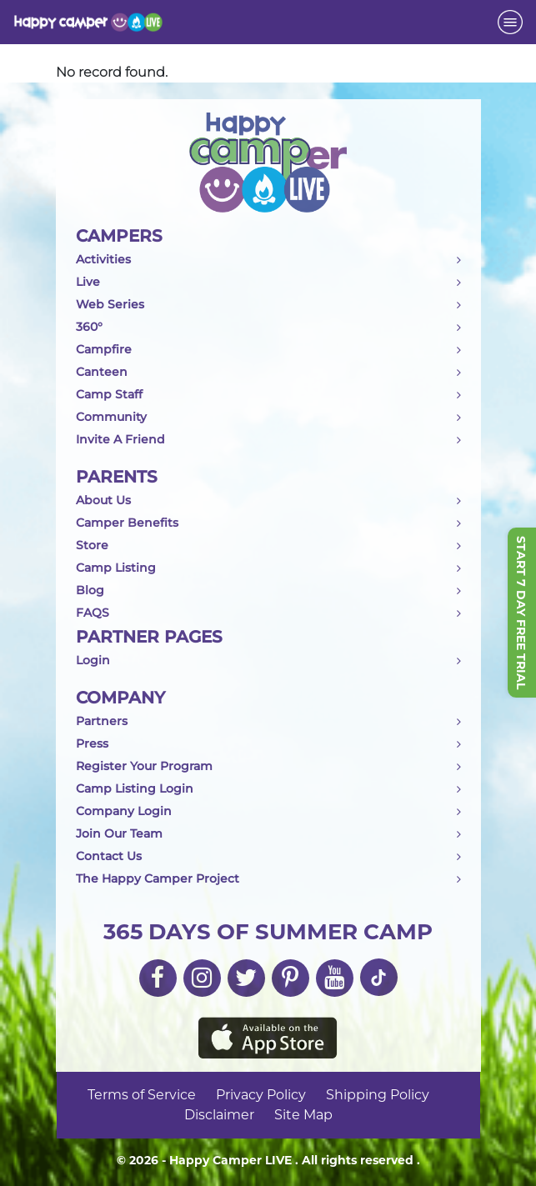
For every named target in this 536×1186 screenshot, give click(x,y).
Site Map (303, 1115)
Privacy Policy (261, 1095)
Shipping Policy (377, 1095)
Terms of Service (142, 1095)
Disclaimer (219, 1115)
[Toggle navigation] (510, 22)
